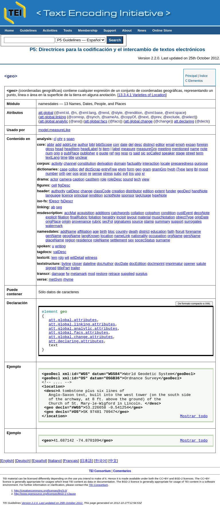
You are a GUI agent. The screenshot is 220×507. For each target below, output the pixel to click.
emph (180, 144)
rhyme (68, 279)
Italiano (55, 461)
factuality (134, 163)
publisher (87, 153)
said (136, 153)
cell (54, 185)
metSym (55, 279)
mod (91, 273)
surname (163, 240)
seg (59, 207)
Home (9, 30)
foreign (202, 144)
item (106, 149)
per (69, 173)
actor (54, 179)
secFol (107, 221)
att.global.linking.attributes (82, 324)
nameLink (122, 236)
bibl (92, 144)
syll (125, 173)
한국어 (100, 461)
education (159, 231)
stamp (149, 221)
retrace (114, 273)
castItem (92, 179)
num (49, 153)
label (116, 149)
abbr (50, 144)
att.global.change (138, 121)
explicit (51, 217)
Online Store (162, 30)
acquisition (85, 213)
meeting (164, 149)
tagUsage (143, 195)
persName (192, 236)
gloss (50, 149)
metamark (78, 273)
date (123, 144)
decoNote (202, 213)
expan (191, 144)
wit (67, 257)
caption (78, 179)
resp (124, 153)
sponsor (128, 195)
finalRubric (78, 217)
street (190, 153)
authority (58, 191)
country (122, 231)
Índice (203, 75)
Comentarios (122, 471)
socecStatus (145, 240)
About (126, 30)
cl (55, 139)
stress (108, 173)
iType (180, 169)
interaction (150, 163)
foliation (95, 217)
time (64, 157)
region (70, 240)
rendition (96, 195)
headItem (71, 149)
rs (130, 153)
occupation (157, 236)
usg (138, 173)
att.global (45, 112)
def (81, 169)
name (194, 149)
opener (189, 263)
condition (168, 213)
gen (138, 169)
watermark (54, 226)
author (83, 144)
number (52, 173)
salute (201, 263)
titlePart (63, 268)
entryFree (109, 169)
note (203, 149)
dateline (89, 263)
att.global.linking (53, 117)
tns (131, 173)
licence (67, 195)
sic (143, 153)
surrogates (192, 221)
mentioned (180, 149)
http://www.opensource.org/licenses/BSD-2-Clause (45, 493)
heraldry (108, 217)
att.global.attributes (73, 320)
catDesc (72, 191)
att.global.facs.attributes (78, 332)
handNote (200, 191)
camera (65, 179)
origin (66, 221)
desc (138, 144)
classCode (102, 191)
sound (128, 179)
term (199, 153)
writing (60, 246)
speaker (168, 153)
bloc (111, 231)
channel (70, 163)
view (145, 179)
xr (143, 173)
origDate (202, 217)
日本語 (86, 461)
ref (111, 153)
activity (56, 163)
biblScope (104, 144)
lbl (196, 169)
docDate (121, 263)
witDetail (77, 257)
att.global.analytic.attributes (83, 328)
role (103, 179)
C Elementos (194, 80)
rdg (61, 257)
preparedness (182, 163)
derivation (105, 163)
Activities (50, 30)
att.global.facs (96, 121)
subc (117, 173)
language (53, 195)
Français (71, 461)
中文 (113, 461)
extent (160, 191)
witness (91, 257)
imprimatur (174, 263)
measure (128, 149)
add (58, 144)
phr (60, 139)
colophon (152, 213)
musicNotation (163, 217)
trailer (75, 268)
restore (101, 273)
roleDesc (114, 179)
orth (62, 173)
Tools (67, 30)
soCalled (153, 153)
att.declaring (184, 121)
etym (122, 169)
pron (83, 173)
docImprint (156, 263)
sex (131, 240)
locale (165, 163)
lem (54, 257)
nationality (139, 236)
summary (162, 221)
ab (53, 207)
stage (180, 153)
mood (203, 169)
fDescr (54, 201)
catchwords (120, 213)
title (71, 157)
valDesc (59, 252)
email (170, 144)
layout (132, 217)
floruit (180, 231)
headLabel (89, 149)
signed (51, 268)
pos (76, 173)
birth (103, 231)
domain (120, 163)
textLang (53, 157)
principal (81, 195)
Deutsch (23, 461)
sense (97, 173)
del (130, 144)
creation (118, 191)
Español (39, 461)
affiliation (84, 231)
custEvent (185, 213)
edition (148, 191)
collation (137, 213)
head (59, 149)
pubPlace (71, 153)
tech (137, 179)
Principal (191, 75)
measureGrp (146, 149)
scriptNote (112, 195)
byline (66, 263)
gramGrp (159, 169)
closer (77, 263)
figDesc (64, 185)
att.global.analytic (54, 121)
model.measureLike (54, 130)
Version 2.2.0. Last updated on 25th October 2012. (52, 502)
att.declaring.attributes (76, 341)
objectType (185, 217)
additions (102, 213)
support (177, 221)
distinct (149, 144)
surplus (141, 273)
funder (171, 191)
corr (116, 144)
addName (68, 231)
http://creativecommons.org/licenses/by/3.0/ (40, 490)
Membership (87, 30)
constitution (86, 163)
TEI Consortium (100, 471)
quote (103, 153)
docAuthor (105, 263)
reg (117, 153)
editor (160, 144)
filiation (63, 217)
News (142, 30)
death (133, 231)
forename (193, 231)
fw (68, 273)
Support (109, 30)
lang (189, 169)
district (144, 231)
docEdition (137, 263)
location (107, 236)
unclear (81, 157)
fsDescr (66, 201)
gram (146, 169)
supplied (128, 273)
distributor (134, 191)
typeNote (159, 195)
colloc (73, 169)
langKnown (90, 236)
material (144, 217)
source (137, 221)
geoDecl (183, 191)
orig (57, 153)
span (70, 139)
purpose (201, 163)
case (64, 169)
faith (171, 231)
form (130, 169)
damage (58, 273)
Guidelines (28, 30)
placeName (55, 240)
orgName (174, 236)
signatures (122, 221)
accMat (70, 213)
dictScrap (92, 169)
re (89, 173)
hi (100, 149)
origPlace (53, 221)
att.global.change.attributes (81, 337)
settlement (118, 240)
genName (54, 236)
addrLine (69, 144)
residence (84, 240)
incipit (121, 217)
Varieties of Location (142, 95)
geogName (71, 236)
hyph (171, 169)
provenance (81, 221)
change (86, 191)
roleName (101, 240)
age (96, 231)
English (7, 461)
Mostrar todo (194, 416)
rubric (96, 221)
